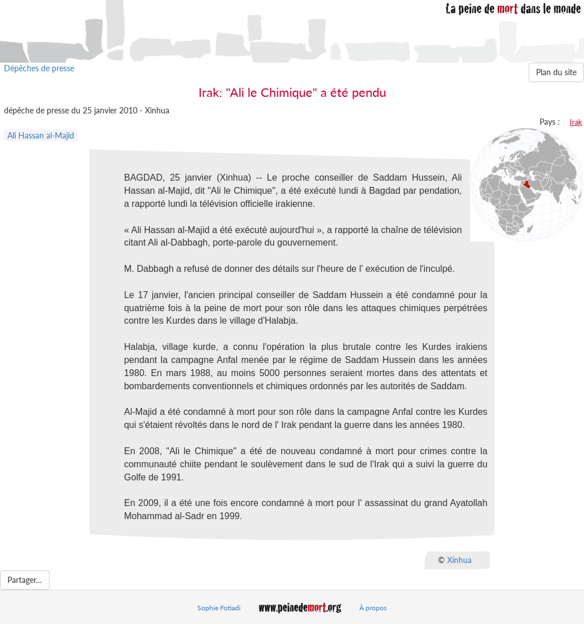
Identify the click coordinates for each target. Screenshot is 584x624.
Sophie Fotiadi (219, 607)
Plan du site (556, 72)
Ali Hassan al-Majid (40, 135)
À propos (373, 607)
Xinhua (459, 560)
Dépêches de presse (39, 68)
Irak (576, 122)
